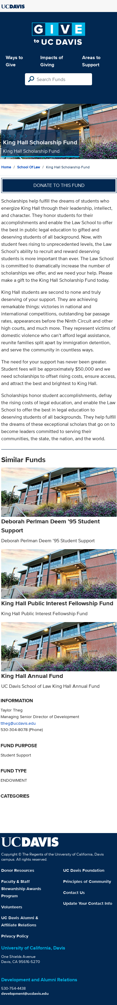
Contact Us (74, 892)
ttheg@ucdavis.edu (18, 723)
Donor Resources (17, 870)
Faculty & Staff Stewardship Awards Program (21, 888)
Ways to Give (14, 61)
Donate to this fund (59, 185)
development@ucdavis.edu (25, 993)
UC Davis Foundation (83, 870)
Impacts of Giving (51, 61)
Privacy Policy (14, 936)
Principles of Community (87, 881)
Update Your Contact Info (87, 903)
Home (6, 167)
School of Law (28, 167)
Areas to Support (91, 61)
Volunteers (11, 907)
